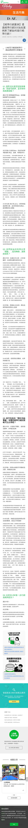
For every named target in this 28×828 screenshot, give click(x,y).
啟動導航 (14, 701)
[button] (26, 779)
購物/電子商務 (8, 717)
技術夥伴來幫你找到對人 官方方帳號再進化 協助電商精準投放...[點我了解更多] (14, 676)
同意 (14, 824)
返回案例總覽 (14, 797)
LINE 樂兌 (15, 715)
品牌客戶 (20, 715)
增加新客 (15, 717)
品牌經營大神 (8, 715)
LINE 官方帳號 (17, 720)
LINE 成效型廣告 (9, 722)
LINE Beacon (17, 722)
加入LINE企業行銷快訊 (14, 747)
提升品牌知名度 (8, 720)
